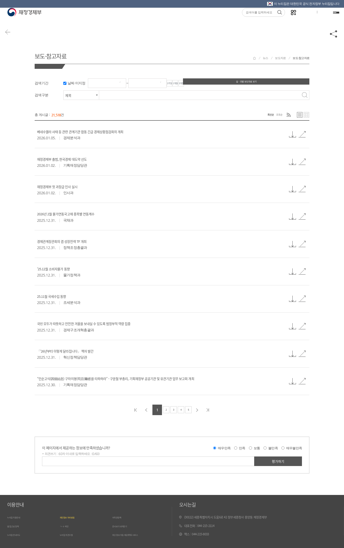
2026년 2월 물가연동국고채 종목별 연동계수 (79, 214)
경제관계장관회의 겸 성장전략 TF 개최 (73, 241)
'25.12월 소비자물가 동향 (61, 269)
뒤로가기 (12, 38)
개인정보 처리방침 (71, 518)
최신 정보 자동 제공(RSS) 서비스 (132, 535)
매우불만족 (294, 448)
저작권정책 (119, 518)
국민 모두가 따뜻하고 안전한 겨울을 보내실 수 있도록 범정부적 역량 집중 (105, 323)
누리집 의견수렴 (69, 535)
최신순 (264, 115)
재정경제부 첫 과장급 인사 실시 (66, 186)
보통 (257, 448)
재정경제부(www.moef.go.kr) (24, 19)
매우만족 (224, 448)
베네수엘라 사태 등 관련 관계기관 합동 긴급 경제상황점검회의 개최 (100, 132)
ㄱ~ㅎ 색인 (66, 526)
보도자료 (280, 58)
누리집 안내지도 (17, 535)
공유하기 (334, 38)
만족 (242, 448)
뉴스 (265, 58)
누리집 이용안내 (17, 518)
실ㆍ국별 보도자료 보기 (285, 83)
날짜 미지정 (77, 83)
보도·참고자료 (59, 54)
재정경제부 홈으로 (254, 58)
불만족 (273, 448)
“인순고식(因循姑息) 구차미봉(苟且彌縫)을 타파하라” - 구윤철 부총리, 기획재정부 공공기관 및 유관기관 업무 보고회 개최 (152, 378)
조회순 (277, 115)
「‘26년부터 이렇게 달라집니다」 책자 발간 (78, 351)
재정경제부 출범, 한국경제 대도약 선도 (73, 159)
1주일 (176, 83)
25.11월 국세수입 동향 (58, 296)
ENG (319, 19)
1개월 (196, 83)
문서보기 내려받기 (123, 526)
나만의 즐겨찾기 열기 (289, 19)
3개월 (216, 83)
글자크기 (304, 19)
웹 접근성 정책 (16, 526)
